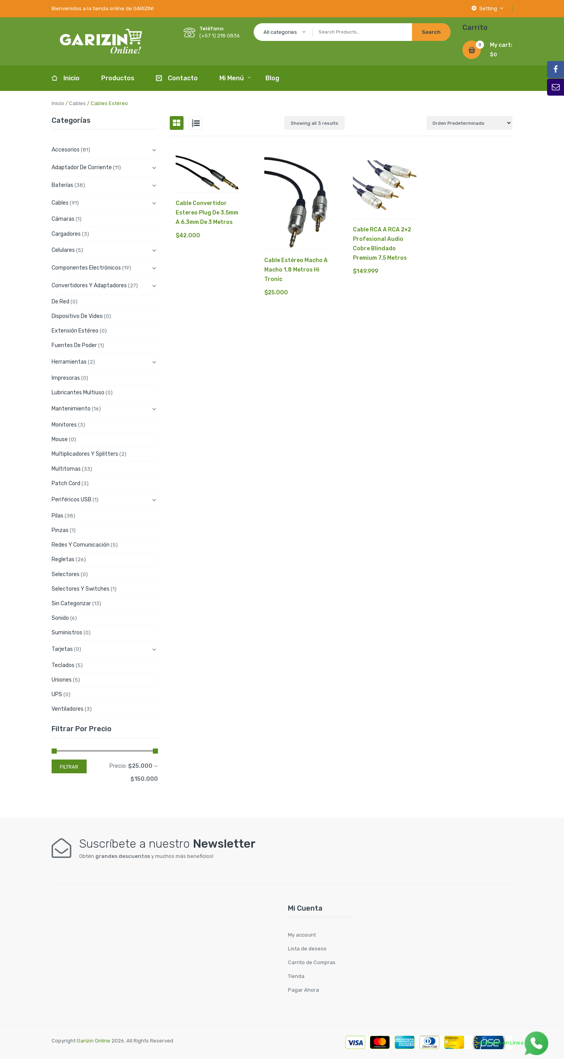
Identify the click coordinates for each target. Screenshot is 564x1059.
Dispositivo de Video (77, 316)
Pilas (57, 515)
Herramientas (69, 362)
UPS (57, 694)
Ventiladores (67, 709)
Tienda (296, 976)
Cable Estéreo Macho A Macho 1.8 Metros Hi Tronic (296, 270)
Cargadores (66, 234)
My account (302, 935)
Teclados (63, 665)
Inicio (58, 103)
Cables (77, 103)
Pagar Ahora (303, 990)
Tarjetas (62, 649)
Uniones (62, 679)
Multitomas (66, 469)
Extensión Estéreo (75, 330)
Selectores (66, 574)
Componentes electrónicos (86, 267)
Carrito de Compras (312, 962)
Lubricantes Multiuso (78, 392)
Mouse (60, 439)
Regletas (63, 559)
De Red (60, 301)
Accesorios (66, 149)
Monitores (64, 424)
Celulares (63, 250)
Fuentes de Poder (74, 345)
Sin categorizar (71, 603)
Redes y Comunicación (80, 545)
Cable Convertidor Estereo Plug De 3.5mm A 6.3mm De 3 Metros (207, 212)
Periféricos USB (71, 499)
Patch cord (66, 483)
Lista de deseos (307, 949)
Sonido (60, 618)
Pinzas (60, 530)
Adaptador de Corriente (82, 167)
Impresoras (66, 378)
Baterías (62, 185)
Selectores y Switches (80, 589)
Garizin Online (93, 1041)
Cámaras (63, 219)
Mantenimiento (71, 408)
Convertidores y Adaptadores (89, 285)
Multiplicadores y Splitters (85, 454)
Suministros (67, 632)
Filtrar (69, 767)
